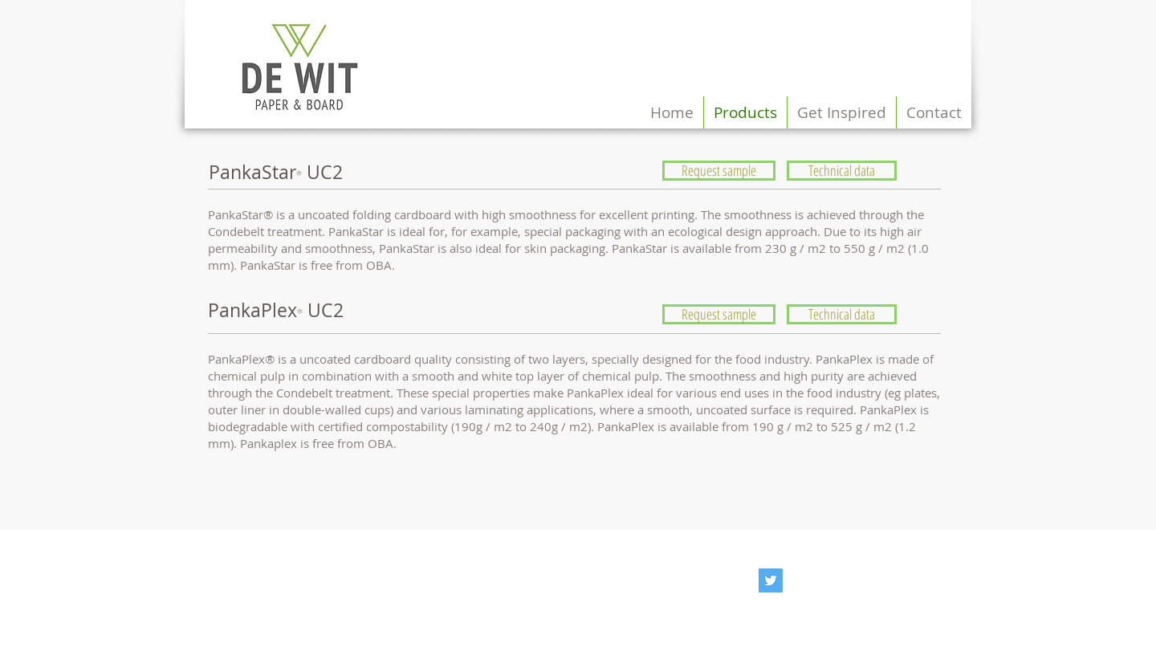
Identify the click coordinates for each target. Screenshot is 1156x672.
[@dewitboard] (771, 580)
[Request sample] (718, 171)
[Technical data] (842, 171)
